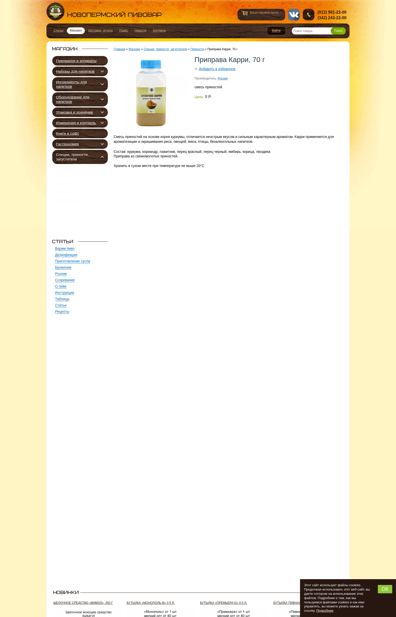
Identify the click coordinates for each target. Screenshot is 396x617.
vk (294, 15)
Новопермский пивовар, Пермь (104, 11)
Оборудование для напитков (72, 99)
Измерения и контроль (76, 123)
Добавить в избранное (217, 69)
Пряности (65, 179)
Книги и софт (67, 133)
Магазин (134, 49)
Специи (63, 169)
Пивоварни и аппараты (76, 61)
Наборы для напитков (75, 71)
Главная (119, 49)
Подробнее (324, 610)
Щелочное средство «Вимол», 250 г (83, 603)
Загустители (68, 209)
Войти (276, 31)
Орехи (62, 199)
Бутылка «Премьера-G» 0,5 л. (223, 603)
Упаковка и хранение (74, 112)
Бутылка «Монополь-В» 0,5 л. (151, 603)
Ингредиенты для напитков (71, 84)
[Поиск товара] (319, 31)
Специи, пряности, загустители (72, 156)
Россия (223, 78)
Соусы (63, 189)
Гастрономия (67, 144)
